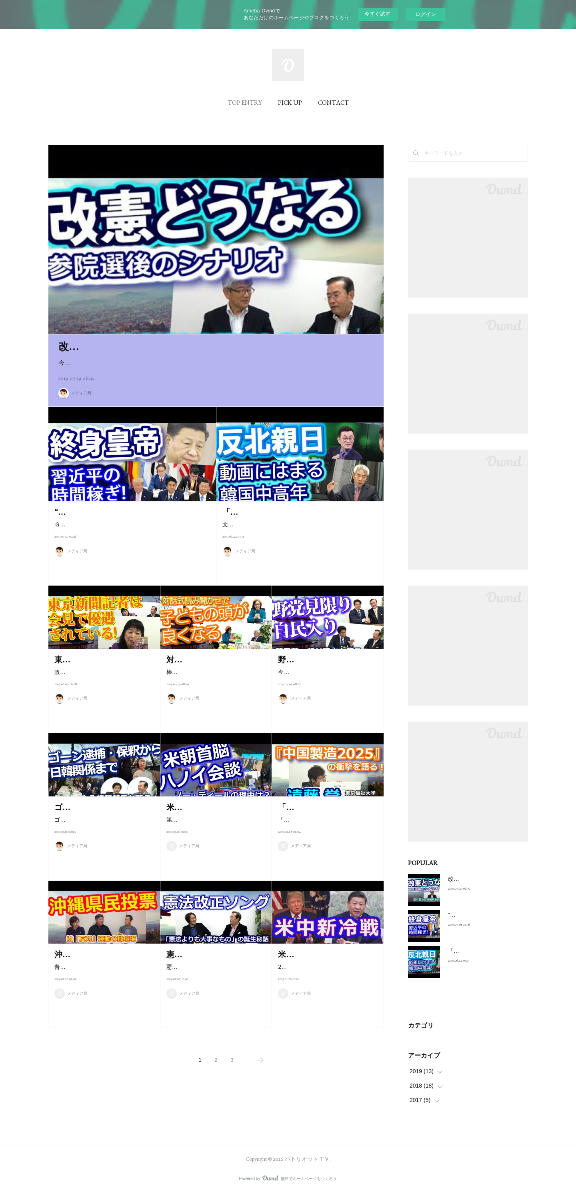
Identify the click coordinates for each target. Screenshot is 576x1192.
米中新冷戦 (298, 954)
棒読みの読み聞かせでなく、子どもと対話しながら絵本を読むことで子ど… (214, 690)
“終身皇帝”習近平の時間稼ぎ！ (110, 512)
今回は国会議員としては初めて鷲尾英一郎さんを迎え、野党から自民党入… (325, 690)
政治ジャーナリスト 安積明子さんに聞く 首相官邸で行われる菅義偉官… (102, 690)
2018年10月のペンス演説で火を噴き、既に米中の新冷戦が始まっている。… (326, 972)
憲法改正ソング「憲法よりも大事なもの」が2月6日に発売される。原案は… (214, 984)
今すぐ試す (377, 14)
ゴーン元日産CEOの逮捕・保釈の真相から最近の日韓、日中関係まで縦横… (102, 837)
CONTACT (333, 102)
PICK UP (290, 102)
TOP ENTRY (245, 102)
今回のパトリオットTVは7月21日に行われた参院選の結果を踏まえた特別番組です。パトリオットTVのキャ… (216, 363)
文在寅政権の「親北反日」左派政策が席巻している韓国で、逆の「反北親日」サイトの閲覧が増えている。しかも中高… (298, 529)
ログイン (425, 14)
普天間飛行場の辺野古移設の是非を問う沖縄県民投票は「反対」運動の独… (102, 984)
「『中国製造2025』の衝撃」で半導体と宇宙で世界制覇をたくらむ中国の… (326, 837)
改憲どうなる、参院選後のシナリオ (143, 346)
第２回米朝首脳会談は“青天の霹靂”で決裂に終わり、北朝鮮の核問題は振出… (215, 837)
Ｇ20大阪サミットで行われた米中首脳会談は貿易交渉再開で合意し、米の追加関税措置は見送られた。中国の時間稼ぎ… (130, 529)
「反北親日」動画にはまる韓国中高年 (290, 512)
